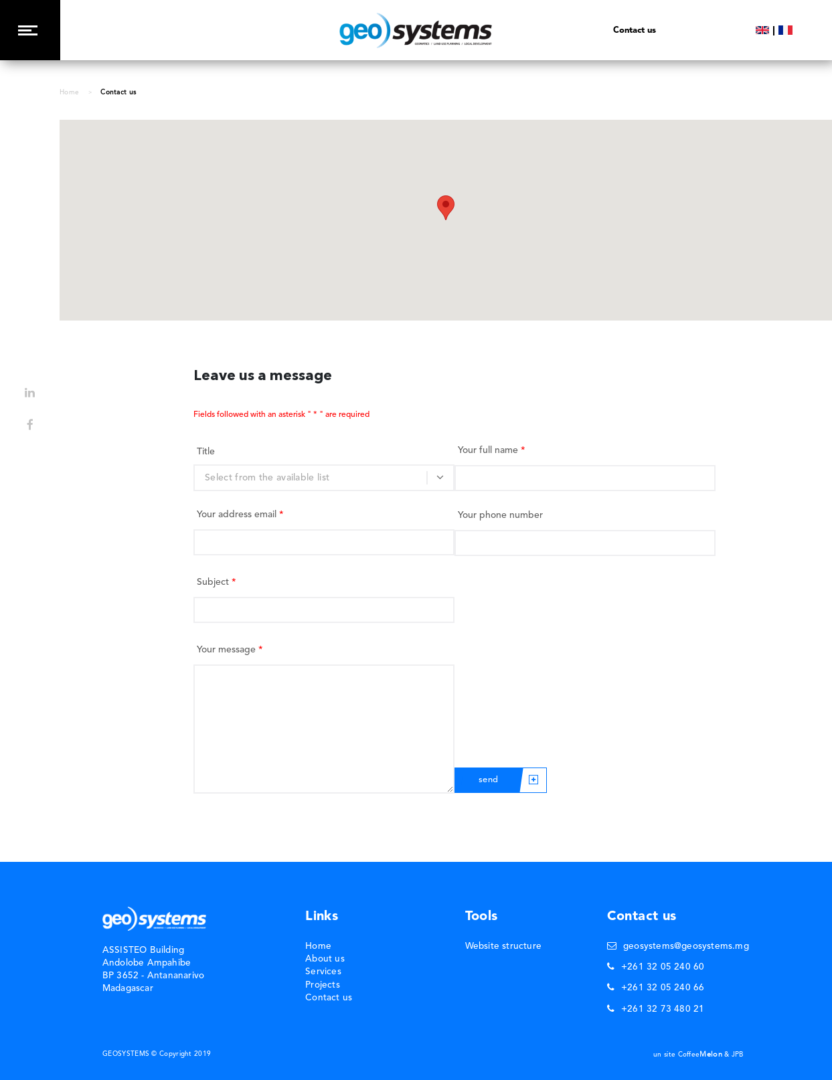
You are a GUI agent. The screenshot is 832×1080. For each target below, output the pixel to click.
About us (325, 959)
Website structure (503, 946)
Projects (322, 985)
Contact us (328, 998)
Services (323, 972)
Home (69, 92)
